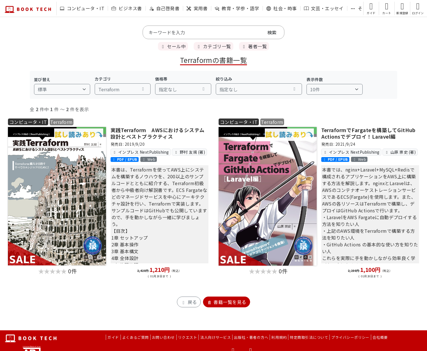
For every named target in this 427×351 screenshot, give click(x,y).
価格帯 (161, 79)
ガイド (113, 337)
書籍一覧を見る (226, 302)
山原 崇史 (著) (400, 152)
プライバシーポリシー (350, 337)
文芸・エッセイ (324, 8)
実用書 (197, 8)
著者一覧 (254, 46)
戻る (189, 302)
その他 (361, 8)
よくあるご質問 (135, 337)
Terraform (61, 122)
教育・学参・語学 (237, 8)
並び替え (42, 79)
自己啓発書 (164, 8)
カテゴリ (103, 79)
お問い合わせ (163, 337)
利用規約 (279, 337)
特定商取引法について (309, 337)
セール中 (173, 46)
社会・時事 (281, 8)
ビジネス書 (126, 8)
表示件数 (314, 79)
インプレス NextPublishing (140, 152)
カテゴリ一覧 (213, 46)
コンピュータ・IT (82, 8)
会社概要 (380, 337)
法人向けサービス (215, 337)
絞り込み (224, 79)
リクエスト (187, 337)
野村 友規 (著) (189, 152)
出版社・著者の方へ (251, 337)
